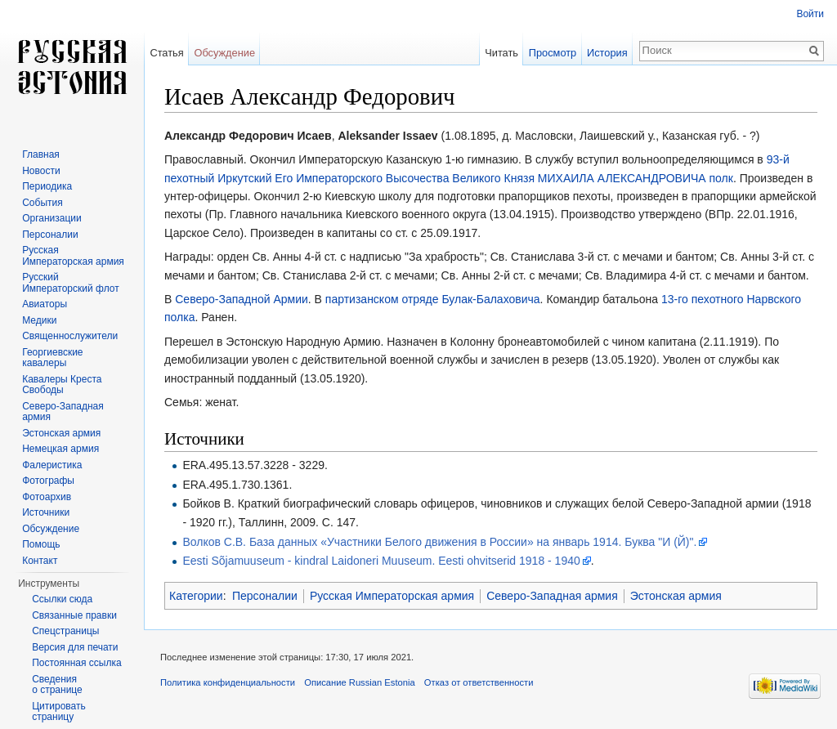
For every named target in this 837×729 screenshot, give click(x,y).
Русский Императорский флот (70, 282)
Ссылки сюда (62, 599)
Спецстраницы (65, 631)
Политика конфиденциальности (227, 682)
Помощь (41, 544)
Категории (196, 595)
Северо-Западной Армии (241, 299)
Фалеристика (52, 465)
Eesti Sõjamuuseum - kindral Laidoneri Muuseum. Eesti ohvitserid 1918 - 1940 (381, 560)
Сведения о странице (57, 684)
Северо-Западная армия (552, 595)
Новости (41, 171)
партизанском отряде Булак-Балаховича (432, 299)
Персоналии (265, 595)
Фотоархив (46, 497)
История (607, 53)
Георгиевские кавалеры (52, 358)
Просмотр (552, 53)
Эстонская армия (676, 595)
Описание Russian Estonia (359, 682)
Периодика (47, 186)
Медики (39, 320)
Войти (810, 14)
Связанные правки (74, 615)
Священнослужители (70, 336)
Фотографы (48, 480)
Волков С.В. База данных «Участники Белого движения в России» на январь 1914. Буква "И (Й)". (439, 541)
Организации (52, 218)
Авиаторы (44, 304)
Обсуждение (224, 53)
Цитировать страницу (59, 711)
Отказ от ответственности (479, 682)
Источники (45, 512)
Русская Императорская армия (392, 595)
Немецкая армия (60, 448)
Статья (166, 53)
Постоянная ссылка (76, 663)
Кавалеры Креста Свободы (61, 384)
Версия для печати (75, 647)
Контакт (39, 560)
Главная (41, 154)
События (42, 202)
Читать (501, 53)
